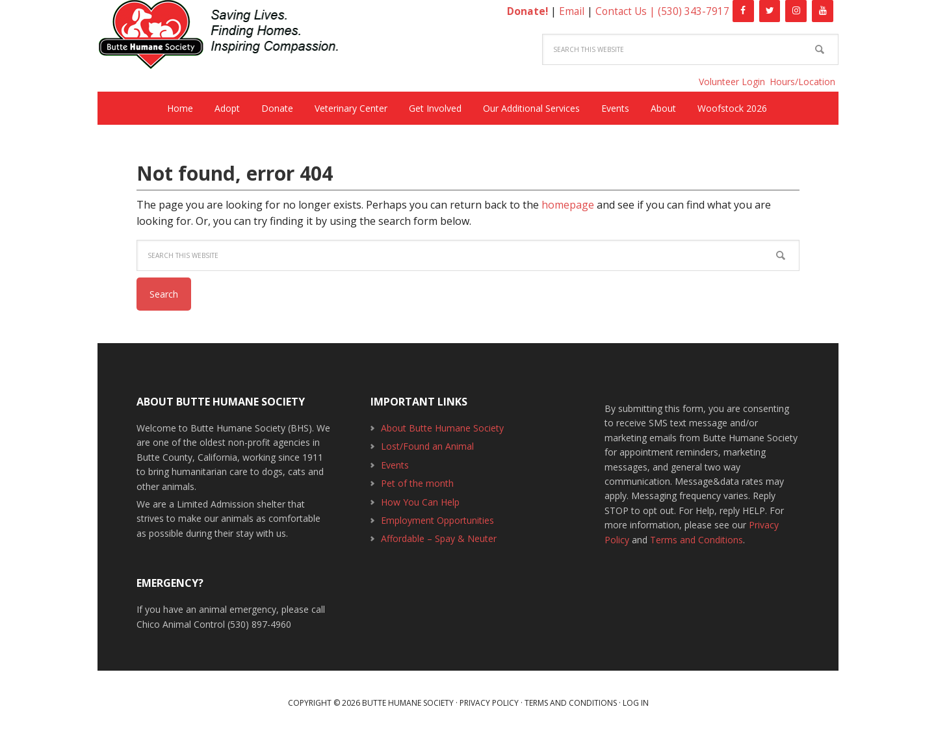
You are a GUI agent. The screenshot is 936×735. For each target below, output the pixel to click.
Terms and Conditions (696, 540)
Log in (636, 702)
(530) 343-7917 (693, 11)
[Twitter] (770, 11)
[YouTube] (822, 11)
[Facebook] (743, 11)
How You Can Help (420, 502)
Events (395, 465)
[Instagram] (796, 11)
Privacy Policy (489, 702)
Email (569, 11)
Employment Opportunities (437, 520)
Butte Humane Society (228, 36)
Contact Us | (625, 11)
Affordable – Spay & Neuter (439, 538)
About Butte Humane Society (442, 428)
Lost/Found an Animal (427, 446)
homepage (567, 205)
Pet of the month (417, 483)
